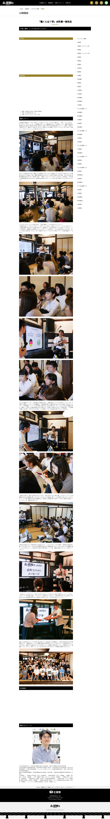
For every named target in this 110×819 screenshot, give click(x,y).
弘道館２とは (44, 787)
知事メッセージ (51, 787)
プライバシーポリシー (60, 787)
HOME (38, 787)
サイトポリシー (70, 787)
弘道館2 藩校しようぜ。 (8, 3)
